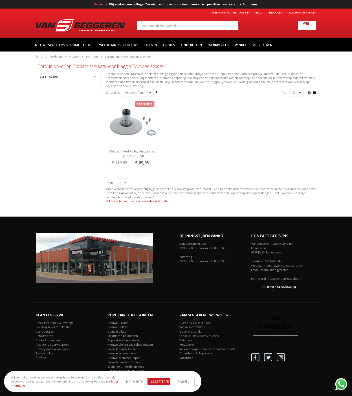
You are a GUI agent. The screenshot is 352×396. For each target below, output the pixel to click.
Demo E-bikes (117, 331)
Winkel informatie (191, 327)
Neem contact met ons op (230, 12)
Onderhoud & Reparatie (195, 353)
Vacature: (101, 4)
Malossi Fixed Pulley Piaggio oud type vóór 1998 (132, 153)
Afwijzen (162, 380)
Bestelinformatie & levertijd (54, 323)
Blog (258, 12)
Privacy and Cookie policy (53, 349)
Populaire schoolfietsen (124, 340)
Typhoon (92, 56)
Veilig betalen (45, 331)
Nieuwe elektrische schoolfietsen (130, 344)
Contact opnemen (48, 340)
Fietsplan (185, 340)
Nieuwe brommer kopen (124, 358)
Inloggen (275, 12)
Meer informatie (59, 385)
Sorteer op (113, 92)
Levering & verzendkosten (54, 327)
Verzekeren (187, 344)
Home (37, 56)
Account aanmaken (302, 12)
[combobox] (187, 25)
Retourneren (44, 336)
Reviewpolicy (44, 353)
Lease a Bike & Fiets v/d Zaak (199, 336)
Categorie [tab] (49, 77)
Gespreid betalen (191, 331)
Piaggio (74, 56)
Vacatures (186, 358)
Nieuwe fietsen (118, 327)
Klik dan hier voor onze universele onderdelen (137, 201)
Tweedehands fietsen (123, 349)
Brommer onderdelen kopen (127, 367)
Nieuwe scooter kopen (123, 353)
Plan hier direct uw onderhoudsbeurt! (276, 279)
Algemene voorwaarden (52, 344)
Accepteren (139, 380)
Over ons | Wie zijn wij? (195, 323)
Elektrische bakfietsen (123, 336)
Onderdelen (53, 56)
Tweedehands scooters (124, 362)
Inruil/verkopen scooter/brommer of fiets (207, 349)
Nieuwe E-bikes (118, 323)
